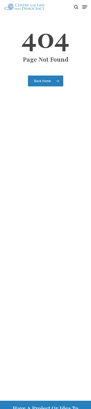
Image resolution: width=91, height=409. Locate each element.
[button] (84, 7)
